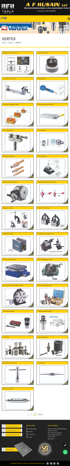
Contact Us (32, 434)
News (30, 437)
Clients (31, 431)
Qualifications (32, 429)
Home (4, 43)
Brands (10, 43)
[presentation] (4, 27)
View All (40, 414)
